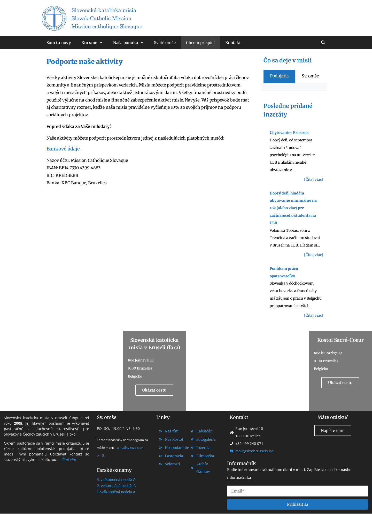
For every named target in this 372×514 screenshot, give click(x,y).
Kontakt (233, 42)
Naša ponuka (131, 42)
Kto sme (94, 42)
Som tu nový (59, 42)
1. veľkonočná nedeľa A (116, 492)
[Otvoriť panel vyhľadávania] (323, 42)
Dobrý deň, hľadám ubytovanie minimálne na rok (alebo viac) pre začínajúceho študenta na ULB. (293, 208)
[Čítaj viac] (313, 179)
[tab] (279, 76)
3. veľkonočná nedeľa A (116, 479)
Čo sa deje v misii (288, 60)
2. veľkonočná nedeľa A (116, 486)
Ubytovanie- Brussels (289, 132)
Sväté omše (165, 42)
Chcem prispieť (200, 42)
